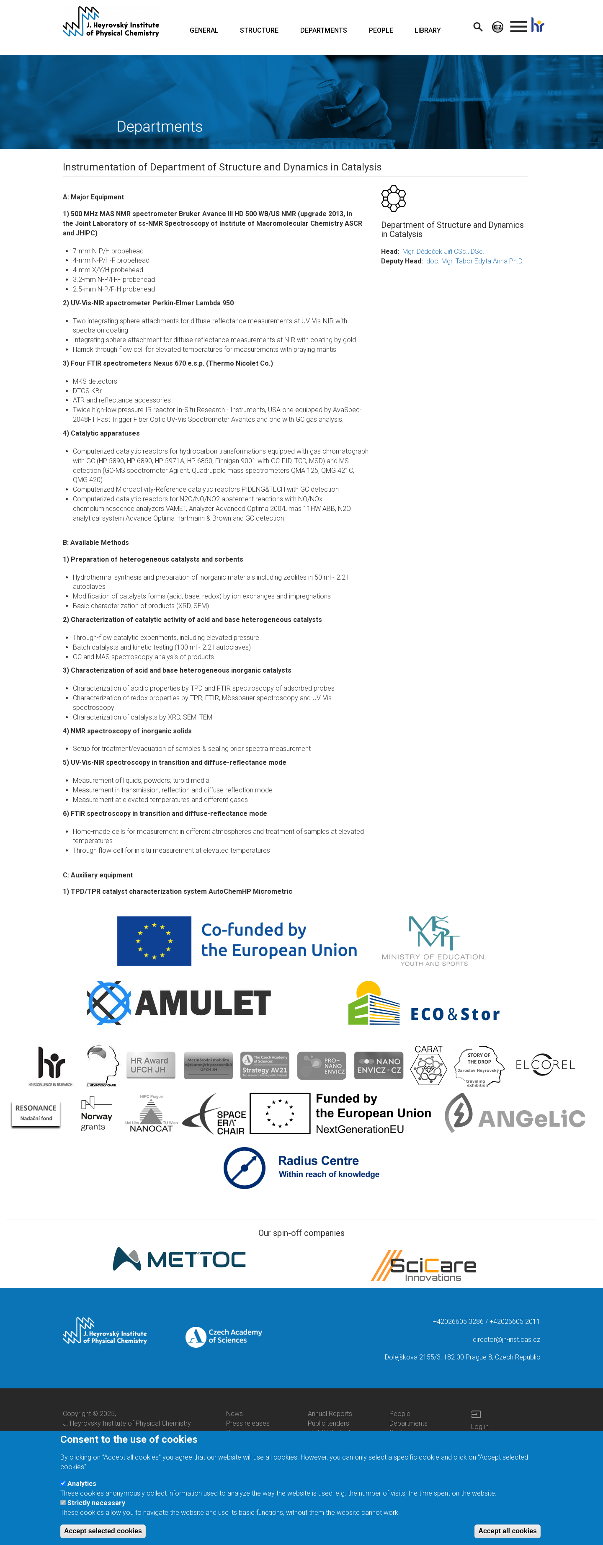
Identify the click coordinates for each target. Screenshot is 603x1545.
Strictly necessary (96, 1505)
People (399, 1414)
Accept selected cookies (103, 1532)
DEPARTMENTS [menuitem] (323, 30)
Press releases (248, 1423)
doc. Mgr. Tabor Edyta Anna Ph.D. (475, 261)
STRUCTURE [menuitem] (259, 30)
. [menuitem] (519, 23)
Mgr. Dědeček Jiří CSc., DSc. (443, 251)
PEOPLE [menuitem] (381, 30)
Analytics (81, 1485)
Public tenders (328, 1423)
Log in (480, 1427)
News (234, 1414)
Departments (408, 1423)
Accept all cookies (507, 1532)
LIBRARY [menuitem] (428, 30)
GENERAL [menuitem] (204, 30)
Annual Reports (330, 1414)
